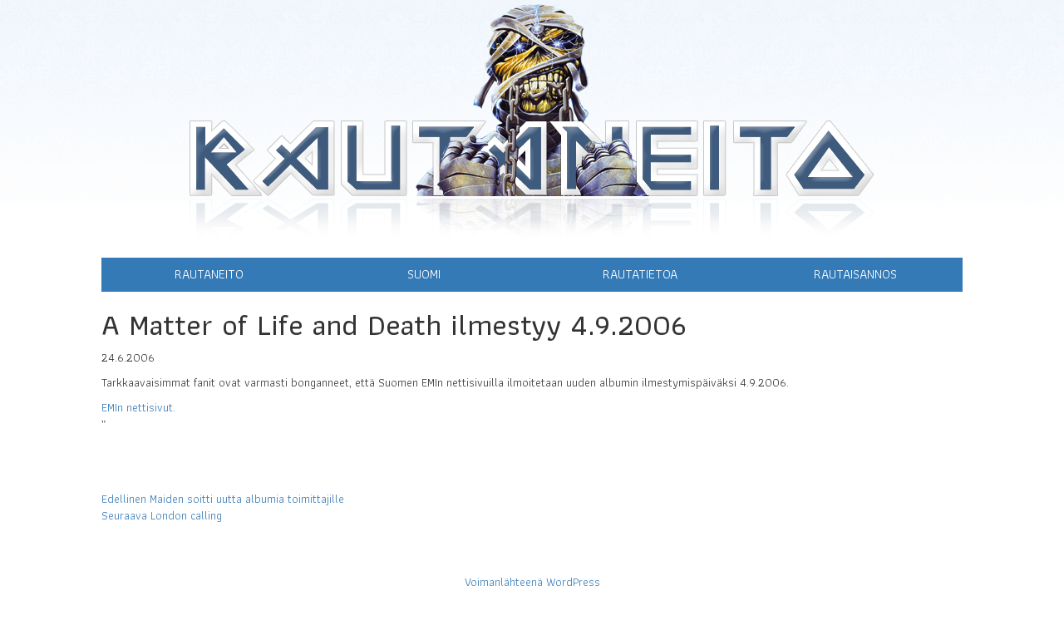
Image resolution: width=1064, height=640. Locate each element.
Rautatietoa (640, 273)
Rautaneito (209, 273)
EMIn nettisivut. (138, 407)
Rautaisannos (855, 273)
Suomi (424, 273)
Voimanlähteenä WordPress (532, 582)
